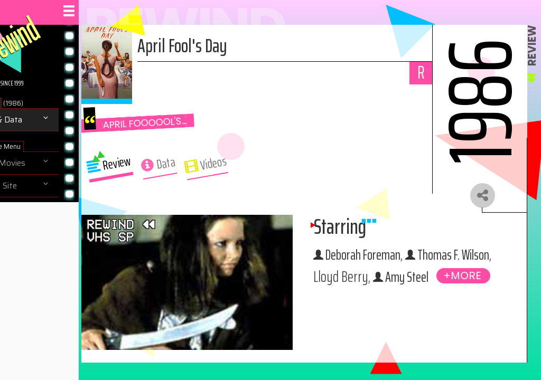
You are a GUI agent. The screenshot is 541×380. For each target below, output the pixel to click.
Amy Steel (434, 300)
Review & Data (40, 119)
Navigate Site (37, 185)
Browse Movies (42, 163)
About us (30, 208)
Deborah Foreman (419, 256)
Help (22, 231)
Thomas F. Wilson (418, 279)
